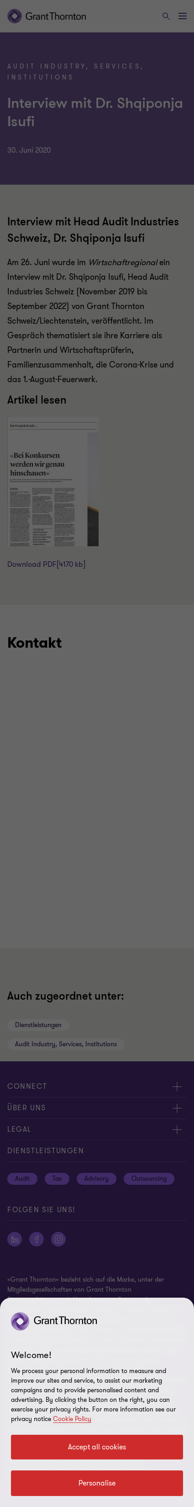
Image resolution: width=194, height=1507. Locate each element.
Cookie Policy (72, 1419)
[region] (97, 1402)
